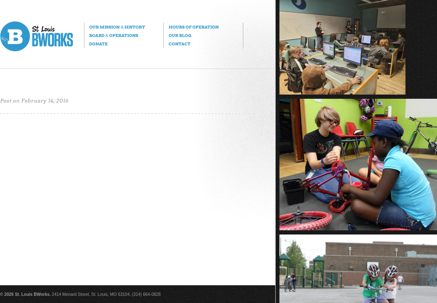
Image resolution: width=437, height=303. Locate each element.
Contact (179, 43)
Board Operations (113, 35)
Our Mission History (117, 26)
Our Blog (179, 35)
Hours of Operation (193, 26)
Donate (98, 43)
